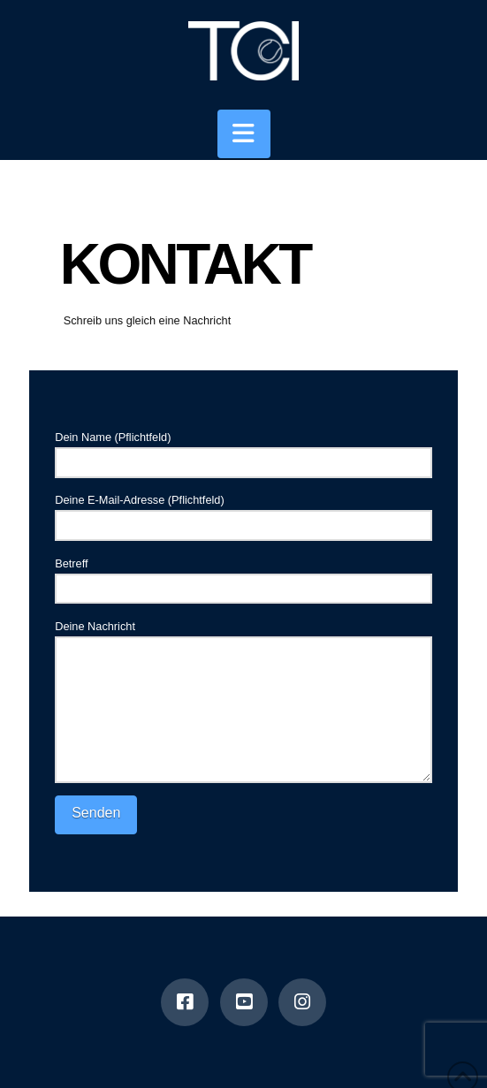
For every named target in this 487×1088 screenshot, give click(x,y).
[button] (243, 134)
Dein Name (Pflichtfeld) (243, 451)
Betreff (243, 577)
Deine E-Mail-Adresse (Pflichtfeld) (243, 514)
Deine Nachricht (243, 636)
